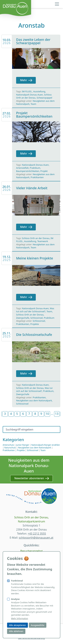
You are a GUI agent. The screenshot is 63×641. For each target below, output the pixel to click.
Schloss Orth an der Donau (34, 96)
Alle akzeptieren (17, 625)
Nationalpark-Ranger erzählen (45, 444)
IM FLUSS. (27, 91)
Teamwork (42, 241)
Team (33, 103)
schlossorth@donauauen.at (36, 537)
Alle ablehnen (16, 631)
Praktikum (35, 167)
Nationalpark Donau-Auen (29, 94)
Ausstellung (39, 91)
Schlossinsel (36, 317)
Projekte (34, 324)
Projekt (44, 171)
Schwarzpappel (44, 97)
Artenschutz (8, 444)
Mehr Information (19, 618)
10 (47, 414)
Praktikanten (37, 177)
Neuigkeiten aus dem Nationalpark (34, 400)
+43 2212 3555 (37, 533)
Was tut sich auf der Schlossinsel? (35, 310)
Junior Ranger (22, 444)
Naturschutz (10, 447)
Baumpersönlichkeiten (27, 171)
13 (56, 414)
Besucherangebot (31, 551)
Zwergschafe (22, 317)
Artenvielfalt (22, 167)
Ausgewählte (37, 625)
